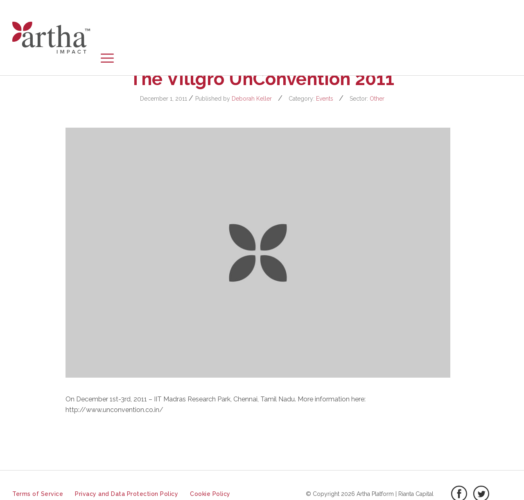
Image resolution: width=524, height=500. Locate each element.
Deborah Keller (252, 98)
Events (324, 98)
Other (377, 98)
